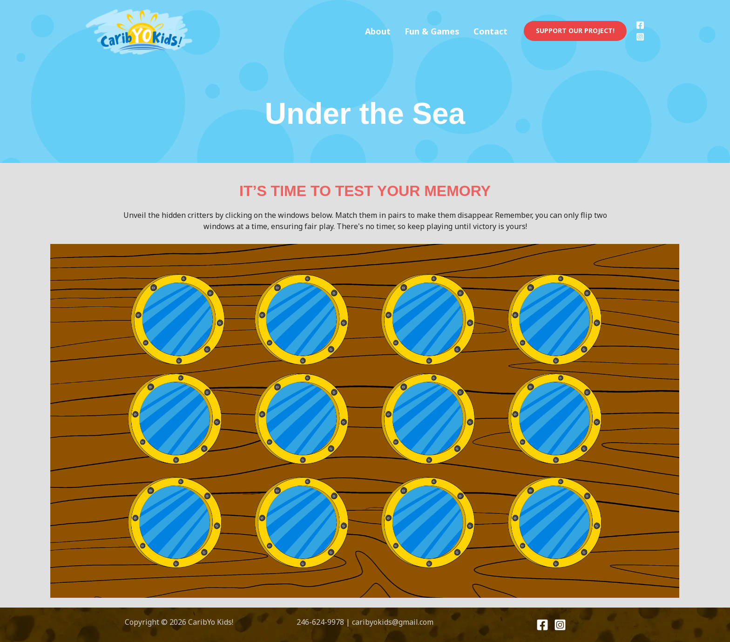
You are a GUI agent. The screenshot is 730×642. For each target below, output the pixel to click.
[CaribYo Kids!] (140, 30)
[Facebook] (640, 25)
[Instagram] (640, 37)
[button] (575, 31)
